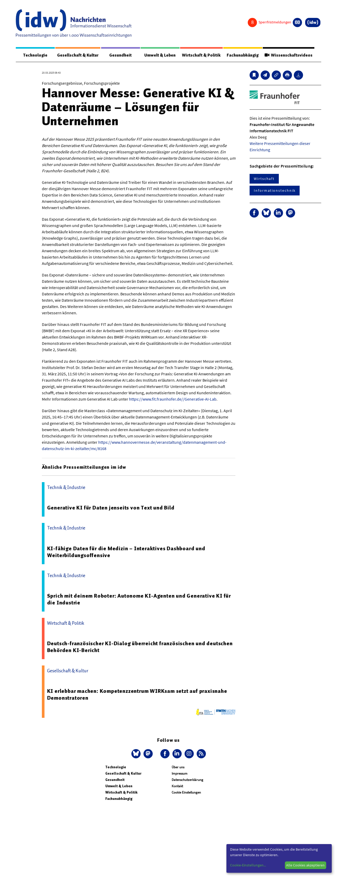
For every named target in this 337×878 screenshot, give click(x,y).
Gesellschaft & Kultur (77, 55)
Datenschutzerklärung (187, 780)
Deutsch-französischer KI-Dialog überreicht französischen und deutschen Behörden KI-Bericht (140, 647)
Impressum (179, 773)
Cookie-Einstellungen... (248, 865)
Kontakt (177, 786)
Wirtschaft (264, 178)
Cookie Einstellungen (186, 792)
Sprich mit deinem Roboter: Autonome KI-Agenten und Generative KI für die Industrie (139, 599)
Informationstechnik (274, 190)
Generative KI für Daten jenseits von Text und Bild (111, 508)
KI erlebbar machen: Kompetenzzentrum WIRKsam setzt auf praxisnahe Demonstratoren (137, 694)
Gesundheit (120, 55)
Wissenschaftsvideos (288, 55)
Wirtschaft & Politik (201, 55)
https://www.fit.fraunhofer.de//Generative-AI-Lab (172, 399)
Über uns (178, 767)
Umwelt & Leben (159, 55)
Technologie (35, 55)
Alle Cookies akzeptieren (305, 865)
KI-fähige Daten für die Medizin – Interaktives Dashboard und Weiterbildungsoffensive (126, 552)
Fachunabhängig (242, 55)
